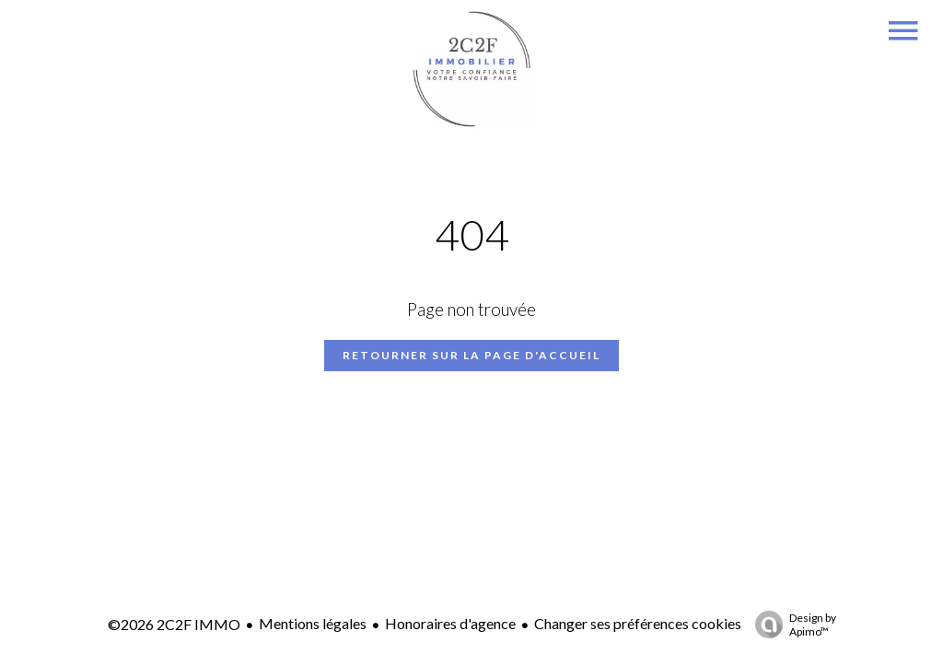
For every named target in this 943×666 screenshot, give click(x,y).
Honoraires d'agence (450, 623)
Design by (791, 624)
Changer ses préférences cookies (637, 623)
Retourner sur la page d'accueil (471, 355)
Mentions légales (313, 623)
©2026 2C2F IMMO (174, 624)
